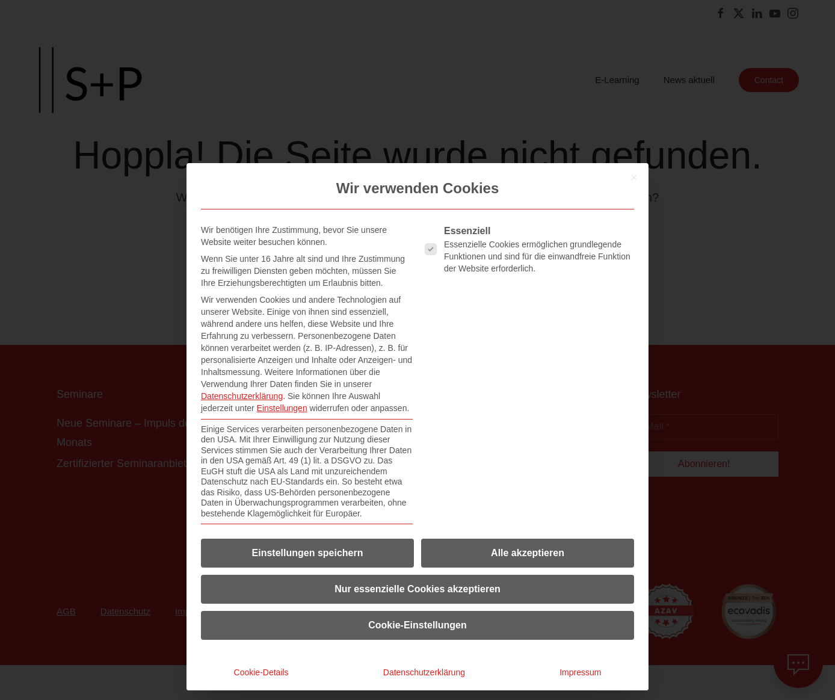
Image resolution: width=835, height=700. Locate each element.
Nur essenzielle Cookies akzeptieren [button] (417, 589)
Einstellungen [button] (282, 408)
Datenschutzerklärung (242, 396)
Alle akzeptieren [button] (527, 553)
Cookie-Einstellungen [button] (417, 625)
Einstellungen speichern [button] (307, 553)
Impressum (580, 672)
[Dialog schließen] (634, 177)
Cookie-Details (261, 672)
